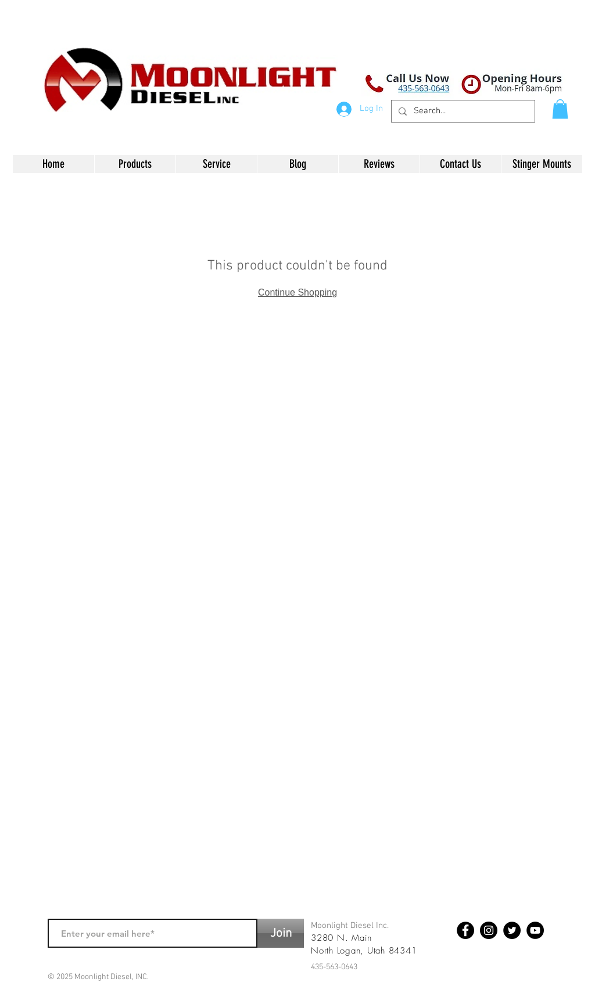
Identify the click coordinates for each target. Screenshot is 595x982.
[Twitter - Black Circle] (512, 930)
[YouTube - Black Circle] (535, 930)
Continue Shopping (297, 292)
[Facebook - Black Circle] (465, 930)
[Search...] (462, 111)
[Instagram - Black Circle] (488, 930)
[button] (560, 108)
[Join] (280, 933)
